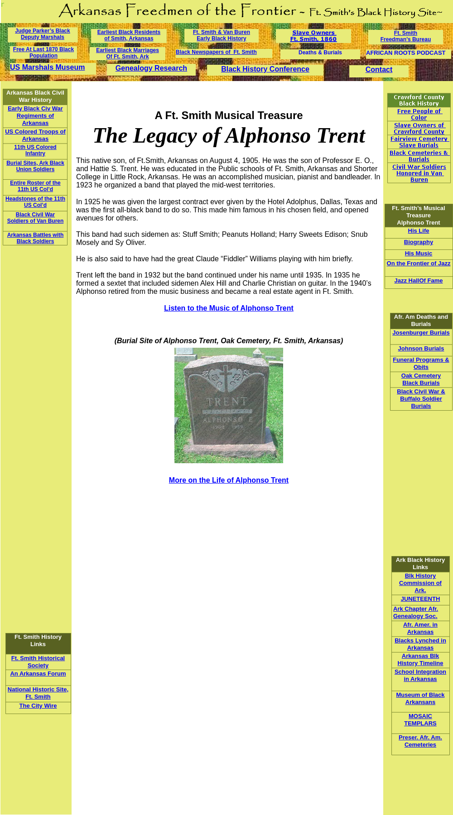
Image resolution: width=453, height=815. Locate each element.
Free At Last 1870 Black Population (43, 52)
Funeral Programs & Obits (421, 363)
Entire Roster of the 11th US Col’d (35, 186)
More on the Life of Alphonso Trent (229, 480)
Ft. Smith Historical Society (38, 662)
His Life (418, 230)
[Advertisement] (31, 552)
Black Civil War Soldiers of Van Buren (35, 217)
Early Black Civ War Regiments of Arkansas (35, 115)
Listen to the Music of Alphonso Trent (229, 308)
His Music (419, 253)
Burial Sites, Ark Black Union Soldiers (35, 166)
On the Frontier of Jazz (419, 263)
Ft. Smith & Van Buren (221, 32)
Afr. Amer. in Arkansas (420, 628)
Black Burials (420, 382)
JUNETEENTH (420, 598)
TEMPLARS (420, 723)
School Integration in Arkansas (420, 675)
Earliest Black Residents (128, 32)
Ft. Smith (405, 33)
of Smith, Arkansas (128, 38)
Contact (379, 69)
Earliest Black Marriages (127, 50)
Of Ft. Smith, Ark (127, 56)
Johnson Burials (421, 348)
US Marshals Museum (47, 67)
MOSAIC (420, 716)
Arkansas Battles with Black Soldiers (35, 238)
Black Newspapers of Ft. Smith (216, 52)
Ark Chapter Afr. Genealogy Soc (415, 612)
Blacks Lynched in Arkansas (420, 644)
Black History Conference (265, 69)
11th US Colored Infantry (35, 150)
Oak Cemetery (421, 375)
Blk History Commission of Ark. (420, 583)
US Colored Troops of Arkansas (35, 135)
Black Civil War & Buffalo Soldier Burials (421, 398)
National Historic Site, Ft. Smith (38, 693)
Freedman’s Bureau (406, 39)
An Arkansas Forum (38, 673)
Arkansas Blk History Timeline (420, 659)
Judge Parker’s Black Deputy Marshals (42, 34)
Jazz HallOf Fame (419, 280)
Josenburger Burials (420, 332)
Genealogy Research (151, 68)
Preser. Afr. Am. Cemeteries (420, 741)
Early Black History (221, 38)
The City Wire (38, 705)
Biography (418, 242)
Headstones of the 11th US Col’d (35, 202)
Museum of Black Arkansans (420, 698)
